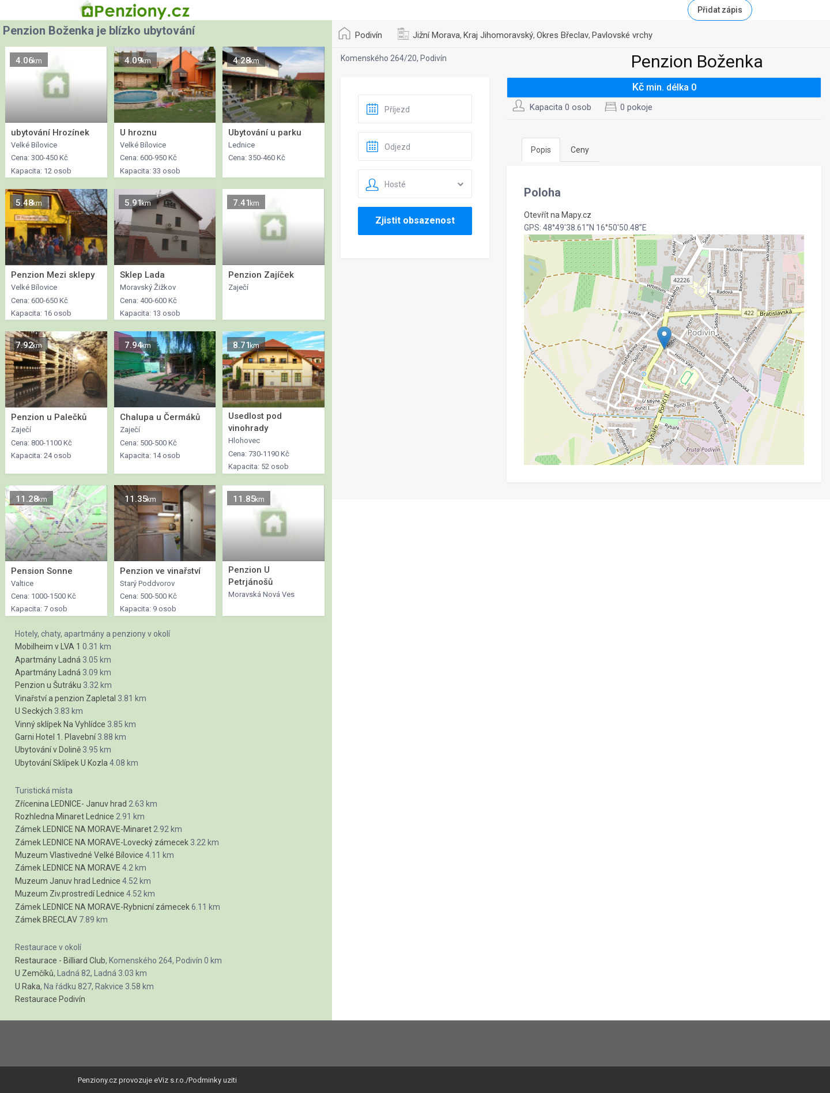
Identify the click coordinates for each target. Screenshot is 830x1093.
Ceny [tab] (580, 149)
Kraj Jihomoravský (498, 35)
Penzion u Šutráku (48, 685)
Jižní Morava (436, 35)
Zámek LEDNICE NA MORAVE (67, 867)
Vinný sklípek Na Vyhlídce (60, 724)
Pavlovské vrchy (622, 35)
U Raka (27, 986)
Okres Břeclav (562, 35)
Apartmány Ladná (48, 659)
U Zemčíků (34, 973)
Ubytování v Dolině (48, 749)
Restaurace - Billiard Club (60, 960)
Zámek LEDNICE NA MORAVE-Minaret (83, 829)
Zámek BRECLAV (46, 919)
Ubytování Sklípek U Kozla (61, 762)
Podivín (368, 35)
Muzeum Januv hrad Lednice (67, 881)
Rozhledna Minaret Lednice (64, 816)
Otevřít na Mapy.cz (557, 215)
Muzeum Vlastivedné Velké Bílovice (79, 855)
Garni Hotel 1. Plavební (55, 737)
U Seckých (33, 711)
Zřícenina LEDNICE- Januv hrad (71, 803)
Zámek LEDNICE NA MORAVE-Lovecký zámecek (101, 842)
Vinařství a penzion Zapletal (65, 698)
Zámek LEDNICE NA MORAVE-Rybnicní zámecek (102, 907)
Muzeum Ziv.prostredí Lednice (69, 893)
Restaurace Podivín (50, 999)
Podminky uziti (212, 1080)
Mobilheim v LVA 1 (48, 646)
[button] (664, 338)
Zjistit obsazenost (415, 220)
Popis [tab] (541, 149)
